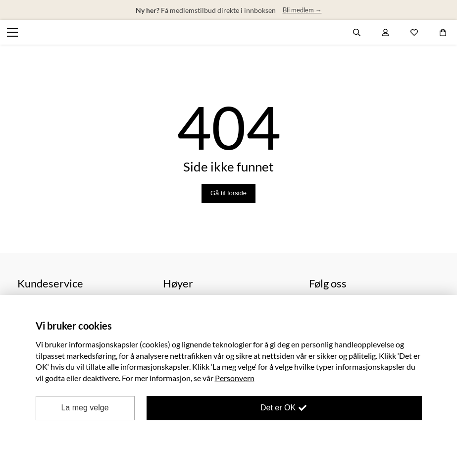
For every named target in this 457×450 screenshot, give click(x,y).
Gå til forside (228, 193)
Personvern (234, 378)
